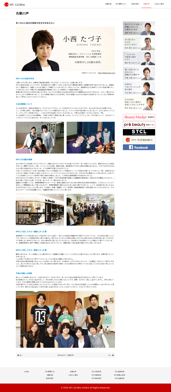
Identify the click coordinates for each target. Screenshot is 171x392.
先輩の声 (146, 4)
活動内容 (108, 4)
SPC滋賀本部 (119, 371)
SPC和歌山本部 (119, 375)
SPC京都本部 (96, 375)
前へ (21, 355)
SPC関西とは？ (120, 4)
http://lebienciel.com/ (106, 73)
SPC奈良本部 (96, 378)
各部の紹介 (135, 4)
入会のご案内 (159, 4)
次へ (110, 355)
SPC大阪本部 (96, 371)
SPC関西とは (50, 371)
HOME (26, 371)
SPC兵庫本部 (119, 378)
